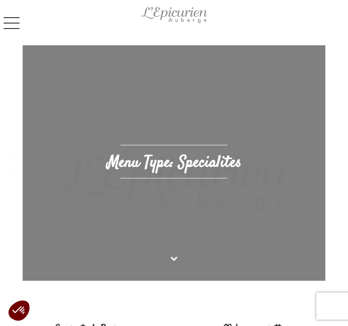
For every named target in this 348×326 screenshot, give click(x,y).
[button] (19, 310)
